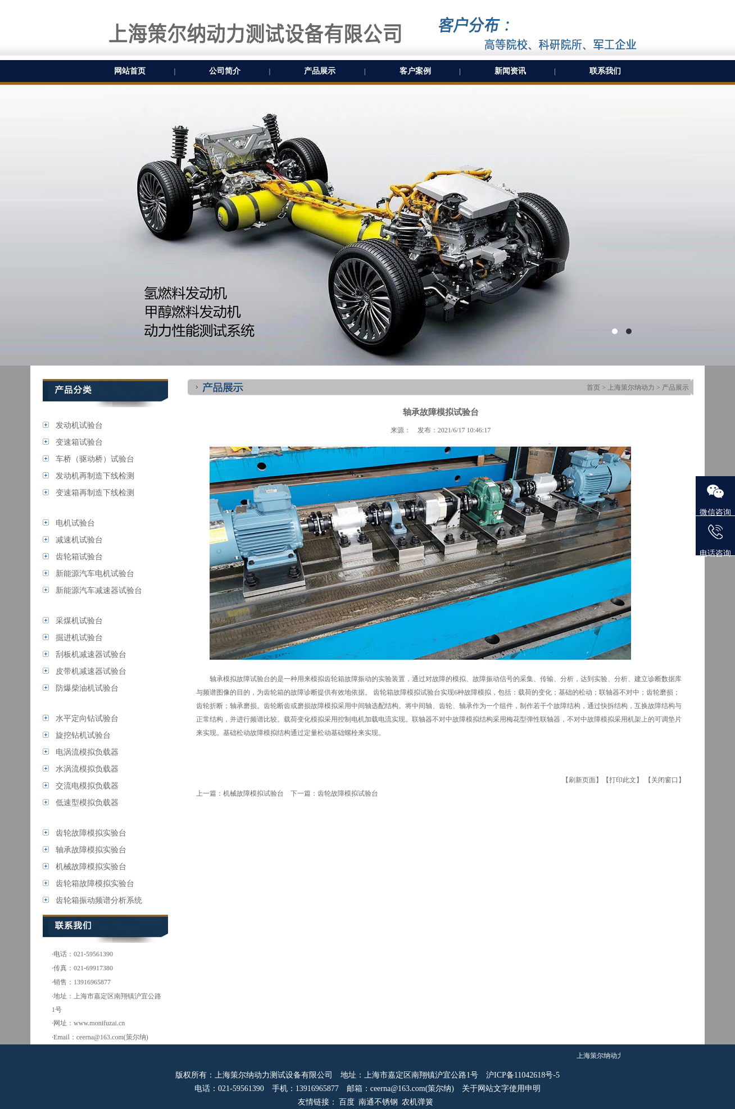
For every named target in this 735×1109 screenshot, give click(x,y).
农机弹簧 (417, 1102)
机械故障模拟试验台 (253, 793)
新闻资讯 (510, 71)
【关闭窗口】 (665, 780)
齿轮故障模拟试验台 (347, 793)
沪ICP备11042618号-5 (523, 1075)
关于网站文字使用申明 (501, 1088)
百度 (347, 1102)
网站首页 (130, 71)
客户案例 (415, 71)
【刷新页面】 (582, 780)
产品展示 (319, 71)
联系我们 (605, 71)
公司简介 (225, 71)
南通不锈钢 (378, 1102)
